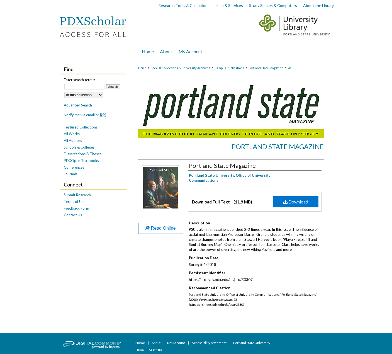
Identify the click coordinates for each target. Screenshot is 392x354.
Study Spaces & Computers (273, 5)
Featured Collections (81, 127)
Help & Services (229, 5)
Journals (70, 174)
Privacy (140, 349)
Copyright (155, 349)
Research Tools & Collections (184, 5)
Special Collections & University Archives (180, 68)
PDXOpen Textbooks (81, 160)
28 (289, 68)
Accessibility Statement (209, 343)
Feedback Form (76, 208)
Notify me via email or (85, 115)
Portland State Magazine (266, 68)
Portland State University (251, 343)
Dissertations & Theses (82, 154)
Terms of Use (74, 201)
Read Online (160, 228)
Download (295, 201)
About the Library (318, 5)
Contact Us (73, 215)
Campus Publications (229, 68)
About (156, 343)
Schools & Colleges (79, 147)
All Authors (73, 140)
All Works (72, 134)
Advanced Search (78, 105)
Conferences (74, 167)
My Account (176, 343)
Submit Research (77, 195)
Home (142, 68)
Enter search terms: (79, 79)
